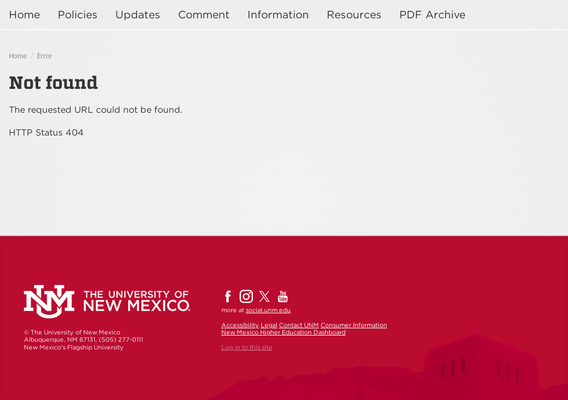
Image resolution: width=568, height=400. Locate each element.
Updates (137, 14)
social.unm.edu (268, 310)
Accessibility (240, 325)
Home (24, 14)
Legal (269, 325)
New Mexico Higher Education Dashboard (283, 332)
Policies (78, 14)
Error (44, 56)
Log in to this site (246, 347)
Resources (354, 14)
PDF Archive (432, 14)
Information (278, 14)
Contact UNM (299, 325)
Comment (204, 14)
